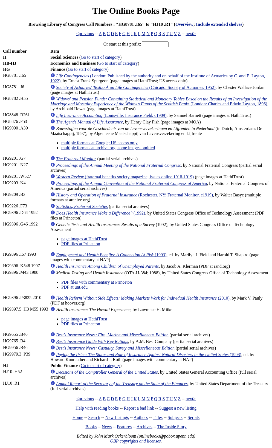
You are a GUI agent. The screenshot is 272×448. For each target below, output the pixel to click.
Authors (141, 417)
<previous (85, 33)
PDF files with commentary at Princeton (96, 282)
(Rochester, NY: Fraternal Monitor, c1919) (134, 195)
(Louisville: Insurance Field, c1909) (111, 115)
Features (124, 426)
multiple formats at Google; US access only (99, 142)
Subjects (175, 417)
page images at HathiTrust (84, 238)
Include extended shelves (219, 24)
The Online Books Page (136, 11)
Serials (194, 417)
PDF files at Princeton (80, 243)
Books (91, 426)
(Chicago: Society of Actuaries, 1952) (136, 87)
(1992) (100, 213)
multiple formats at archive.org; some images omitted (108, 147)
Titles (158, 417)
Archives (144, 426)
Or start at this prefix (121, 44)
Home (78, 417)
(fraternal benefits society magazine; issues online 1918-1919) (125, 176)
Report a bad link (139, 408)
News (107, 426)
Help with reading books (97, 408)
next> (191, 33)
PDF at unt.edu (74, 287)
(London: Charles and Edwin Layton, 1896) (158, 101)
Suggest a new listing (177, 408)
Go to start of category (100, 57)
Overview (184, 24)
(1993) (111, 254)
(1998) (148, 354)
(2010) (143, 298)
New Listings (117, 417)
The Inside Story (172, 426)
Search (94, 417)
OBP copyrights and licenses (135, 441)
